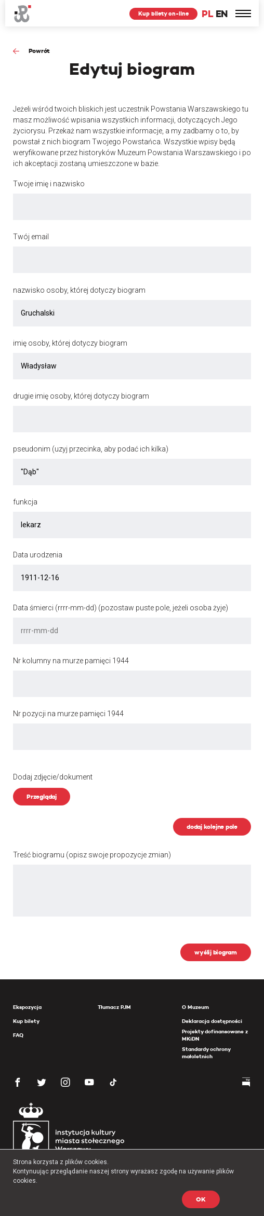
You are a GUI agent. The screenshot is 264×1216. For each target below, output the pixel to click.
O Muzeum (195, 1007)
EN (222, 14)
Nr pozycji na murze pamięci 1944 (68, 713)
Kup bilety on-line (163, 13)
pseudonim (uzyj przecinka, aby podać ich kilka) (90, 449)
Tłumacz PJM (114, 1007)
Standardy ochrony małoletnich (206, 1053)
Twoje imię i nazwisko (49, 184)
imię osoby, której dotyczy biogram (70, 343)
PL (207, 14)
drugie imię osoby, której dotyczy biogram (81, 396)
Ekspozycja (27, 1007)
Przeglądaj (42, 796)
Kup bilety (26, 1021)
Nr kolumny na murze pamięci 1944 (71, 661)
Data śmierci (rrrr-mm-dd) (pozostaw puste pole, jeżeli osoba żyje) (120, 608)
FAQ (18, 1035)
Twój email (31, 237)
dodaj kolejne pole (212, 826)
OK (201, 1199)
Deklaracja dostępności (212, 1021)
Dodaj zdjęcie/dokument (53, 777)
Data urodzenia (37, 555)
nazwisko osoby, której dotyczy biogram (79, 290)
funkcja (25, 502)
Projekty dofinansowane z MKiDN (215, 1035)
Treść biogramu (92, 855)
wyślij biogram (215, 952)
